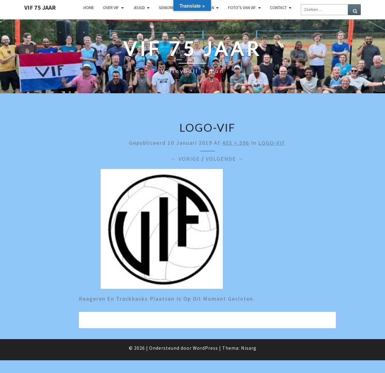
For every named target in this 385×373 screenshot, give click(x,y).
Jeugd (139, 7)
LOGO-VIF (271, 142)
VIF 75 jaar (40, 7)
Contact (278, 7)
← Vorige (185, 158)
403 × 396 (235, 142)
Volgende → (225, 158)
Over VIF (111, 7)
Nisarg (248, 348)
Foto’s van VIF (242, 7)
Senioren (168, 7)
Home (88, 7)
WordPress (205, 348)
